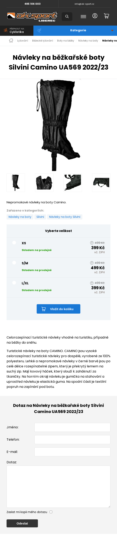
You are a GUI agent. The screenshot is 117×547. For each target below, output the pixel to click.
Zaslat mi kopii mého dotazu (27, 520)
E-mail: (12, 451)
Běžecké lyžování (42, 40)
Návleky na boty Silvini (64, 217)
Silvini (40, 217)
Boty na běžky (65, 40)
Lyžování (22, 40)
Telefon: (13, 439)
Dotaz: (12, 462)
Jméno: (12, 427)
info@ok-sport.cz (84, 4)
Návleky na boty (88, 40)
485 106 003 (32, 4)
